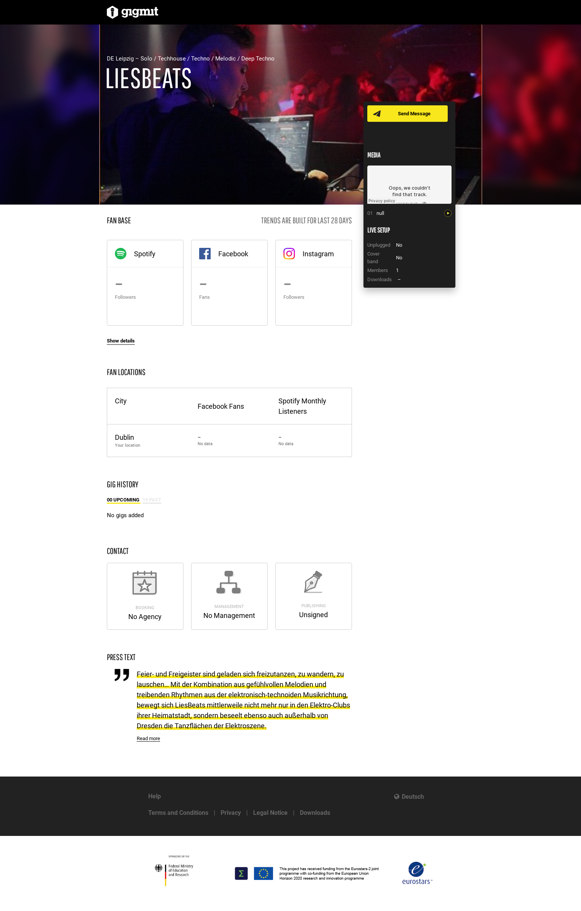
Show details (121, 341)
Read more (148, 738)
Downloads (315, 812)
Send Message (414, 113)
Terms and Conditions (178, 812)
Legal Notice (270, 812)
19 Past (151, 500)
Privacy (231, 812)
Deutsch (413, 796)
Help (154, 796)
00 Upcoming (124, 500)
